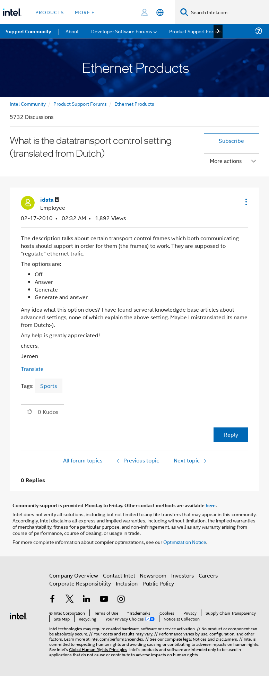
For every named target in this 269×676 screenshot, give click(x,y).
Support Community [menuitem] (28, 31)
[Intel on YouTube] (104, 600)
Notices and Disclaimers (215, 638)
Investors (182, 575)
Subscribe (231, 141)
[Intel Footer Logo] (18, 615)
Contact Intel (119, 575)
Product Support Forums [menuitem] (196, 31)
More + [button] (85, 12)
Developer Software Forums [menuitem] (121, 31)
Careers (208, 575)
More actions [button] (226, 161)
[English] (160, 12)
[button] (245, 202)
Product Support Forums (80, 103)
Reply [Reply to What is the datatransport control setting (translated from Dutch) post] (231, 435)
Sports (48, 386)
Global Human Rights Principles (98, 649)
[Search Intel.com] (228, 12)
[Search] (184, 12)
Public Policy (158, 583)
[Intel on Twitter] (70, 600)
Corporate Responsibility (80, 583)
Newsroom (153, 575)
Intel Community (28, 103)
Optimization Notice (184, 541)
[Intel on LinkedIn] (87, 600)
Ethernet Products (134, 103)
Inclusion (127, 583)
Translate (32, 369)
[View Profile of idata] (49, 200)
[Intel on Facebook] (52, 600)
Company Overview (73, 575)
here (211, 505)
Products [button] (49, 12)
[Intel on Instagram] (121, 600)
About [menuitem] (72, 31)
